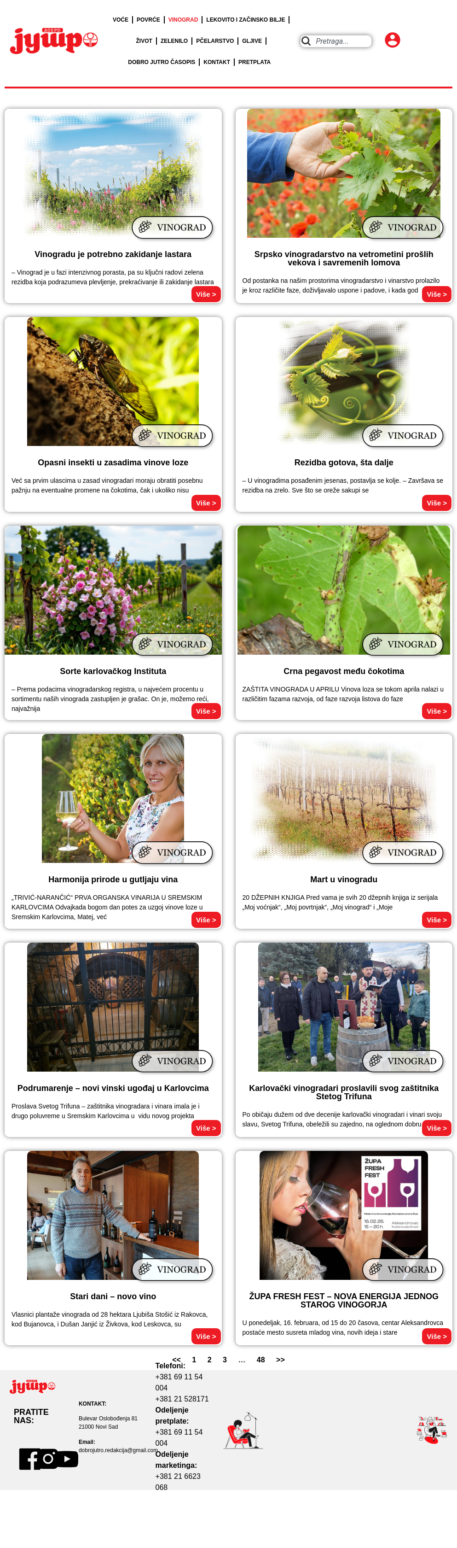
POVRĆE (148, 20)
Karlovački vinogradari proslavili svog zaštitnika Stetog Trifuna (344, 1092)
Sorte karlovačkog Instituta (113, 671)
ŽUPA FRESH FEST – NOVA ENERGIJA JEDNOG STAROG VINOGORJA (344, 1300)
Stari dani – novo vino (113, 1296)
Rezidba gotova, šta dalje (344, 462)
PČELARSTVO (215, 41)
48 (261, 1360)
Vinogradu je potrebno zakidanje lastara (113, 254)
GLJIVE (252, 41)
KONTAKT (216, 62)
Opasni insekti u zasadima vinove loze (113, 462)
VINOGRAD (183, 20)
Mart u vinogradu (343, 879)
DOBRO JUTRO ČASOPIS (161, 62)
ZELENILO (174, 41)
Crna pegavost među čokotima (343, 671)
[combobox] (335, 41)
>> (280, 1360)
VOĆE (120, 20)
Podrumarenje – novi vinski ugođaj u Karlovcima (113, 1088)
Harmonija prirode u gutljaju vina (113, 879)
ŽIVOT (144, 41)
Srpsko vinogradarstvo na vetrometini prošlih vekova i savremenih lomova (344, 258)
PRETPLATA (254, 62)
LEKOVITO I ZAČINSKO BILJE (245, 20)
